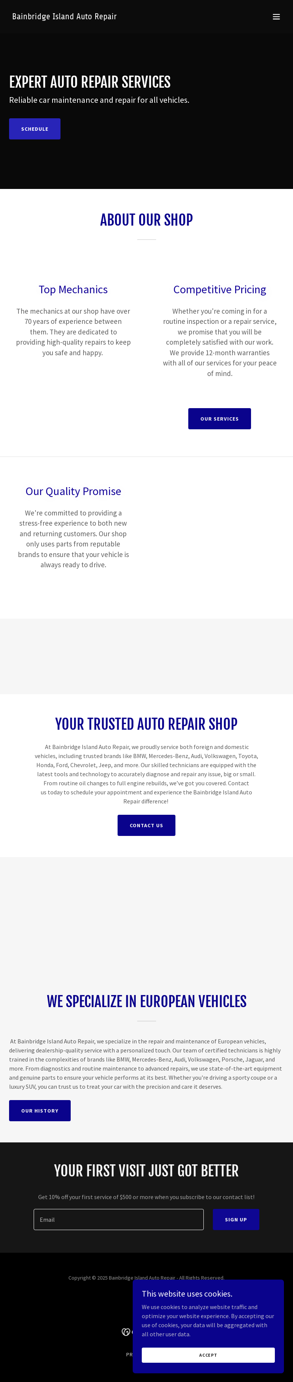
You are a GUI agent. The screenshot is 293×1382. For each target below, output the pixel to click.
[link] (64, 17)
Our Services (219, 418)
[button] (276, 16)
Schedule (34, 128)
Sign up (236, 1219)
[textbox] (119, 1219)
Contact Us (146, 825)
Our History (40, 1110)
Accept (208, 1355)
